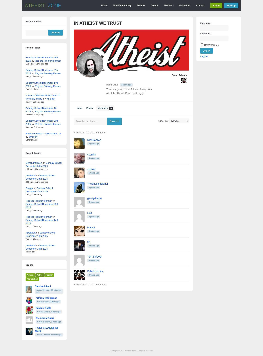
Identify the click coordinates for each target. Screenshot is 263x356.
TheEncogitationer (97, 183)
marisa (91, 227)
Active (39, 275)
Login (216, 5)
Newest (30, 275)
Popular (49, 275)
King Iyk (51, 98)
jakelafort (31, 175)
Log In (206, 50)
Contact (200, 5)
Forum (90, 108)
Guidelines (184, 5)
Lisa (89, 212)
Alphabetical (32, 279)
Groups (155, 5)
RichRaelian (94, 140)
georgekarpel (94, 198)
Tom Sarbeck (94, 256)
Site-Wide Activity (122, 5)
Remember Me (211, 45)
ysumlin (91, 154)
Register (204, 56)
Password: (205, 33)
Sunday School (43, 286)
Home (104, 5)
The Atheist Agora (45, 318)
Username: (205, 23)
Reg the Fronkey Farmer (48, 60)
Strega (29, 188)
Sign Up (231, 5)
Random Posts (43, 308)
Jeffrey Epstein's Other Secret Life (44, 133)
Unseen (33, 136)
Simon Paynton (34, 163)
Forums (141, 5)
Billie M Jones (95, 271)
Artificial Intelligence (46, 298)
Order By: (163, 121)
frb (88, 242)
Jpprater (92, 169)
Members (169, 5)
